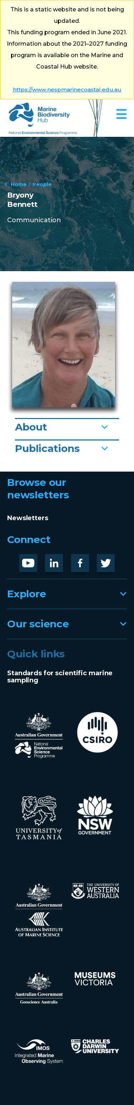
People (42, 184)
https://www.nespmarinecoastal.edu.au (67, 89)
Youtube (33, 560)
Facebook (87, 560)
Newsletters (27, 518)
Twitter (108, 560)
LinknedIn (58, 560)
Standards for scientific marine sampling (60, 676)
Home (19, 184)
